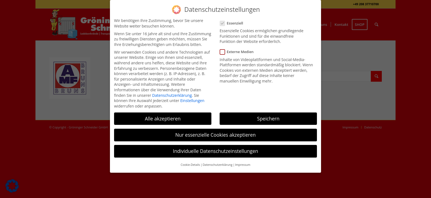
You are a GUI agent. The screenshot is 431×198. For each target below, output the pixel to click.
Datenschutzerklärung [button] (217, 165)
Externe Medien (239, 51)
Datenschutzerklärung (172, 95)
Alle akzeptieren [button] (163, 118)
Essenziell (234, 23)
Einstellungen (192, 100)
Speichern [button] (268, 118)
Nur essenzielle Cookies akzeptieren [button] (215, 134)
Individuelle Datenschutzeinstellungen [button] (215, 151)
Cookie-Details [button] (190, 165)
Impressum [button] (242, 165)
